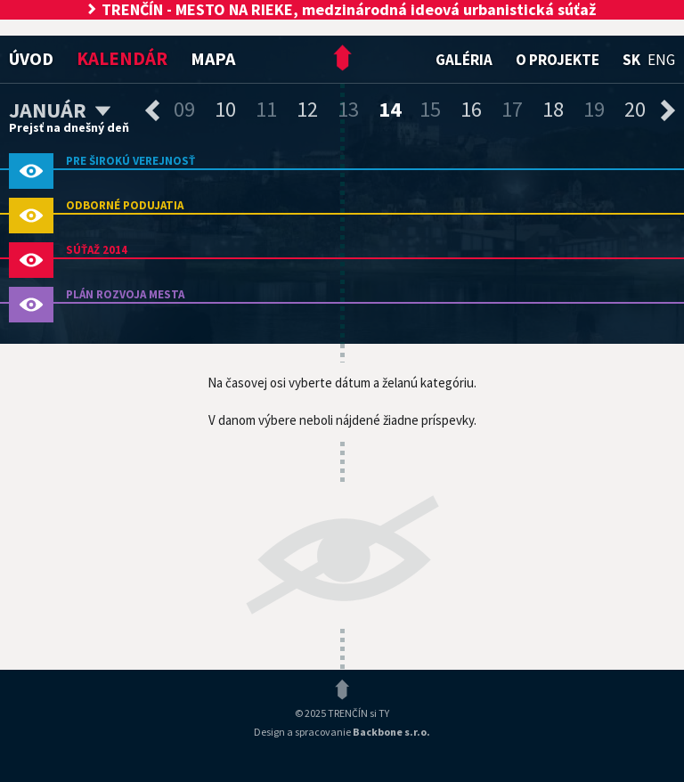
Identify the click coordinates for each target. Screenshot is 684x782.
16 (471, 109)
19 (594, 109)
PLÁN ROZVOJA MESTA (125, 294)
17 (512, 109)
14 (390, 109)
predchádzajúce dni (152, 110)
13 (348, 109)
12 (307, 109)
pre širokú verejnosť (130, 160)
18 (553, 109)
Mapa (213, 58)
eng (661, 59)
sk (631, 59)
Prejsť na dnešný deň (69, 127)
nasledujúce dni (668, 110)
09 (184, 109)
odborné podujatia (124, 205)
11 (266, 109)
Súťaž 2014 (96, 249)
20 (635, 109)
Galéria (464, 59)
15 (430, 109)
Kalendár (122, 58)
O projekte (557, 59)
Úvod (31, 58)
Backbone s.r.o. (391, 731)
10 (225, 109)
